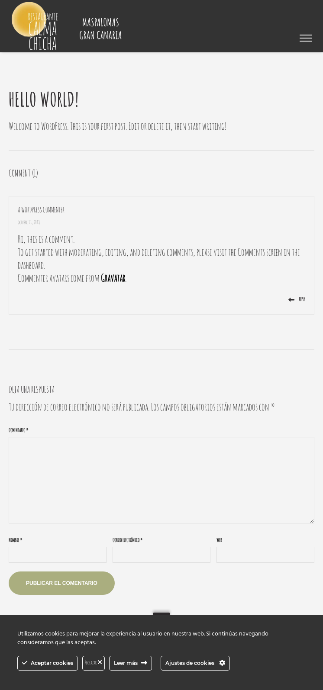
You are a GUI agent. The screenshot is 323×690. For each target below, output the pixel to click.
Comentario (18, 430)
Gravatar (113, 278)
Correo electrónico (127, 540)
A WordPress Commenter (41, 209)
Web (219, 540)
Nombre (15, 540)
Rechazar (93, 662)
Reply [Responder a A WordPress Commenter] (296, 299)
